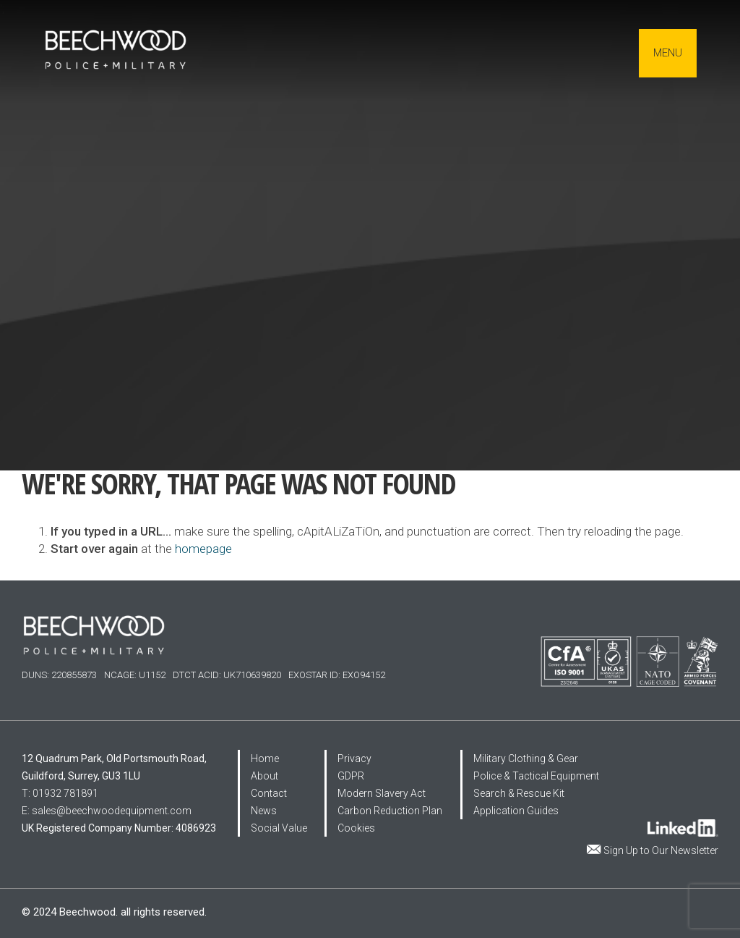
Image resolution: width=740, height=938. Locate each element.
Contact (269, 793)
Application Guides (516, 810)
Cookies (356, 828)
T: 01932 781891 (60, 793)
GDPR (350, 776)
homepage (203, 548)
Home (265, 758)
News (264, 810)
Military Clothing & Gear (525, 758)
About (264, 776)
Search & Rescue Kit (518, 793)
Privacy (354, 758)
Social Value (279, 828)
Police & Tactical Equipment (536, 776)
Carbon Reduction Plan (389, 810)
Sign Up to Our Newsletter (660, 850)
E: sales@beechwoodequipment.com (107, 810)
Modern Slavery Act (381, 793)
